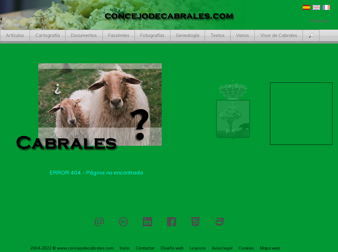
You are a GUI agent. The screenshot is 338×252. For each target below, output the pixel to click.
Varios (242, 35)
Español (306, 7)
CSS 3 (219, 221)
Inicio (125, 248)
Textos (218, 35)
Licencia (123, 221)
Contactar (99, 221)
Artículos (15, 35)
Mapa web (270, 248)
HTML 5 (195, 221)
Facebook (171, 221)
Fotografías (152, 35)
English (316, 7)
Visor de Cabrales (279, 35)
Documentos (84, 35)
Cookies (246, 248)
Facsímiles (118, 35)
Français (326, 7)
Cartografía (47, 35)
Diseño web (172, 248)
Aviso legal (222, 248)
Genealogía (187, 35)
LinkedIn (147, 221)
